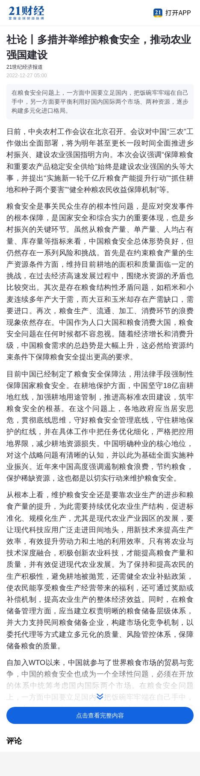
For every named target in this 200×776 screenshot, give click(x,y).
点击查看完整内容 (100, 715)
